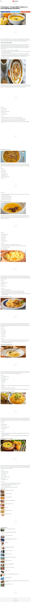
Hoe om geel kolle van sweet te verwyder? (10, 532)
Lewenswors (6, 507)
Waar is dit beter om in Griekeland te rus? (10, 557)
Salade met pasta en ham (8, 510)
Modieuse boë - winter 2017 (8, 550)
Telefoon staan (7, 570)
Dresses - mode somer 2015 (8, 535)
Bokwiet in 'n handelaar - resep (9, 503)
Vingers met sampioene (8, 560)
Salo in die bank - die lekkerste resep (10, 500)
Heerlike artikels (3, 5)
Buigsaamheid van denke (8, 577)
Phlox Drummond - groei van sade (9, 567)
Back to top (15, 598)
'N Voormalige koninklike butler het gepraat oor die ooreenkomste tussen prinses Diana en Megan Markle (17, 581)
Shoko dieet (6, 542)
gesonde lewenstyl (18, 373)
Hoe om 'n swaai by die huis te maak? (10, 528)
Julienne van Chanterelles (8, 493)
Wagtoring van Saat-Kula (8, 553)
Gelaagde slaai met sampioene (9, 490)
